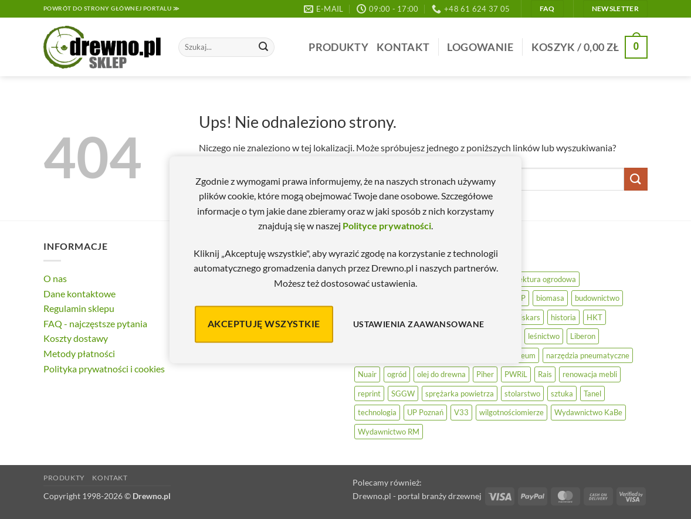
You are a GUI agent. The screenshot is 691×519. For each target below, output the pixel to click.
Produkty (338, 47)
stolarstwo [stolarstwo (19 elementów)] (522, 393)
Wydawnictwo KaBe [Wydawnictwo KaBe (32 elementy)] (588, 412)
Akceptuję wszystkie (264, 324)
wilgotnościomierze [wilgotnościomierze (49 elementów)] (511, 412)
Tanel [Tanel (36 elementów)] (592, 393)
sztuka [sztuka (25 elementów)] (562, 393)
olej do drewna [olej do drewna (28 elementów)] (441, 374)
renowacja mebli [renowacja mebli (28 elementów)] (590, 374)
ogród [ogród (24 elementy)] (397, 374)
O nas (55, 278)
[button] (480, 47)
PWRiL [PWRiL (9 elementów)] (515, 374)
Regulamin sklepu (78, 308)
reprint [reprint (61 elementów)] (369, 393)
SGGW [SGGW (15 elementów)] (403, 393)
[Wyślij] (263, 47)
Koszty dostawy (75, 338)
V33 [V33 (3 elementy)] (461, 412)
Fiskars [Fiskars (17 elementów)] (528, 317)
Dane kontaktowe (79, 293)
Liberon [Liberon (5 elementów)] (582, 336)
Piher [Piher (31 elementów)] (485, 374)
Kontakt (403, 47)
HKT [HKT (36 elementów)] (594, 317)
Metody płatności (79, 353)
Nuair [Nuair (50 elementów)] (367, 374)
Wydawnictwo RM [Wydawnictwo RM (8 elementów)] (388, 431)
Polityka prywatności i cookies (104, 368)
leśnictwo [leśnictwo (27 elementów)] (544, 336)
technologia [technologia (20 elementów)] (377, 412)
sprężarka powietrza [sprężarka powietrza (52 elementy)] (459, 393)
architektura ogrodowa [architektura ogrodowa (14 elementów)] (537, 279)
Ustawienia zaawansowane (419, 324)
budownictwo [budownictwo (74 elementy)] (597, 298)
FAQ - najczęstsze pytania (95, 323)
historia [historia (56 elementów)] (563, 317)
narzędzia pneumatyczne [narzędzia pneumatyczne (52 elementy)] (587, 355)
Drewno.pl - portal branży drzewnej (417, 496)
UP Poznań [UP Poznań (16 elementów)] (425, 412)
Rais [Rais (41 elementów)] (545, 374)
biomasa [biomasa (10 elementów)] (550, 298)
